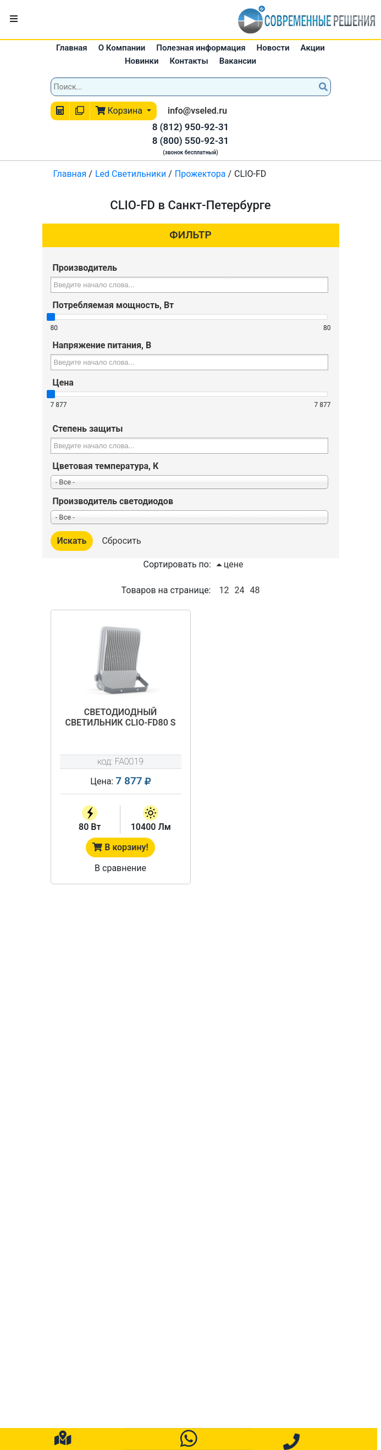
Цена (63, 382)
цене (230, 564)
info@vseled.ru (197, 110)
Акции (313, 48)
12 (224, 590)
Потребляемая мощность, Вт (113, 305)
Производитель (85, 268)
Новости (273, 48)
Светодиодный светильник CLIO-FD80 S (120, 717)
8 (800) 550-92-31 (190, 140)
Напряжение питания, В (102, 345)
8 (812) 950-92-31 (190, 126)
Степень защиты (88, 428)
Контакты (189, 61)
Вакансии (237, 61)
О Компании (122, 48)
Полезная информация (200, 48)
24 (239, 590)
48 (254, 590)
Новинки (142, 61)
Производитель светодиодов (113, 501)
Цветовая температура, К (106, 466)
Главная (71, 48)
